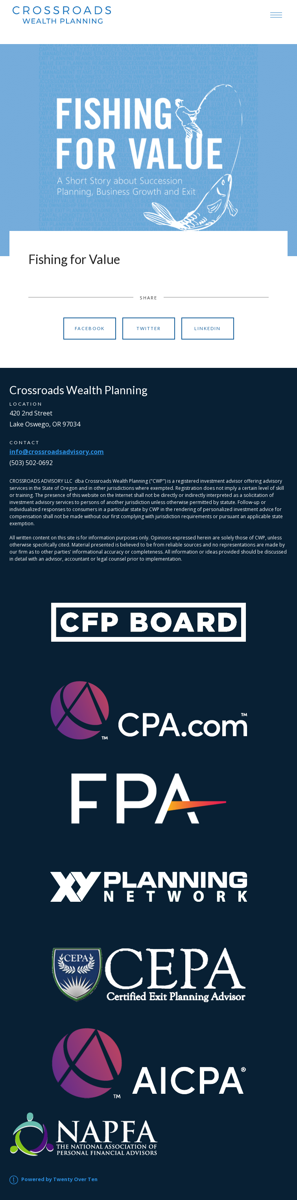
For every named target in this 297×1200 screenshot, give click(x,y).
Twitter (149, 328)
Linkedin (207, 328)
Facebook (90, 328)
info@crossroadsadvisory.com (56, 451)
